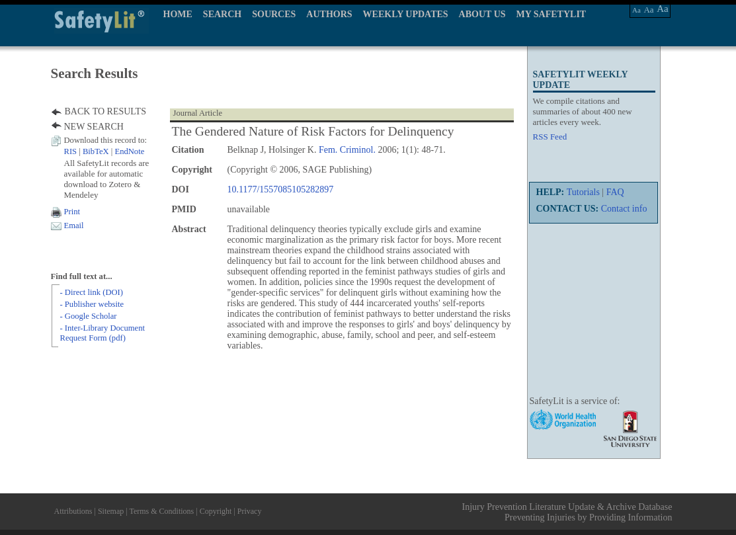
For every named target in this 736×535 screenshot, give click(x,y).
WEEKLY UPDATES (405, 14)
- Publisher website (92, 304)
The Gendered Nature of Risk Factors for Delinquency (313, 131)
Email (74, 225)
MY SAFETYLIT (551, 14)
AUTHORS (329, 14)
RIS (70, 151)
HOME (177, 14)
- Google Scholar (88, 316)
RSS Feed (550, 137)
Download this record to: (105, 140)
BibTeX (96, 151)
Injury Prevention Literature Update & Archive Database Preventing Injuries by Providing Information (567, 512)
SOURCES (274, 14)
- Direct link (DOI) (91, 292)
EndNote (129, 151)
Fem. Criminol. (347, 150)
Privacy (249, 511)
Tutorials (583, 192)
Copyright (216, 511)
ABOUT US (482, 14)
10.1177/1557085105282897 (280, 189)
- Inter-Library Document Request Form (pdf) (102, 333)
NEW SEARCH (94, 127)
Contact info (624, 209)
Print (72, 211)
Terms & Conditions (161, 511)
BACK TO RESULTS (105, 111)
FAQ (615, 192)
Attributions (73, 511)
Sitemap (111, 511)
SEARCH (222, 14)
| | (104, 151)
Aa (636, 10)
